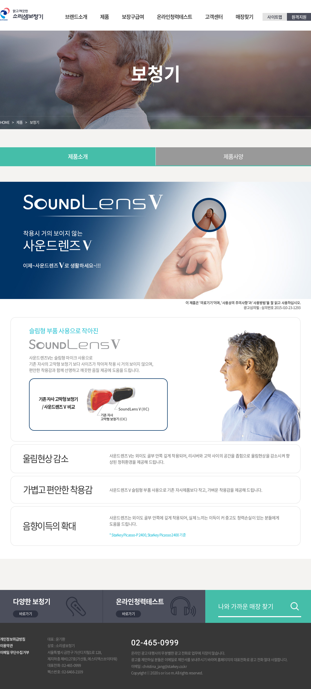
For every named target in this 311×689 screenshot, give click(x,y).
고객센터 (214, 16)
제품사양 (233, 156)
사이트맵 (274, 17)
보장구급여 (133, 16)
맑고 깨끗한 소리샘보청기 (21, 14)
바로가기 (25, 613)
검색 (294, 606)
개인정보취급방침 (12, 639)
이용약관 (6, 645)
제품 (104, 16)
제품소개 (78, 156)
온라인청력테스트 (174, 16)
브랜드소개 (76, 16)
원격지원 (299, 17)
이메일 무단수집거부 (14, 652)
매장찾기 (244, 16)
